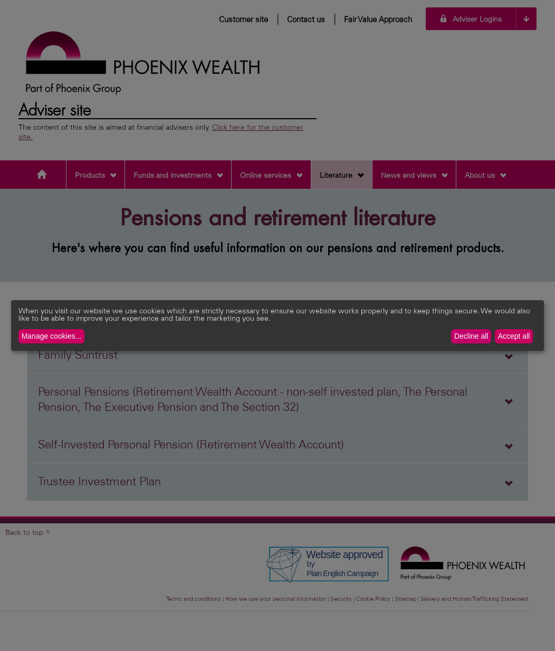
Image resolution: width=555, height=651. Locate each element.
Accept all (514, 336)
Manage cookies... (52, 336)
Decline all (471, 336)
